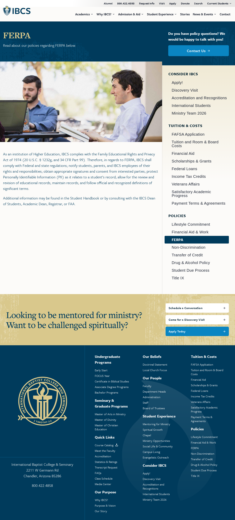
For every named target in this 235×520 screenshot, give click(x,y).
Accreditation (103, 456)
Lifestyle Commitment (191, 224)
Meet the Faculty (105, 451)
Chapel (147, 435)
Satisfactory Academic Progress (191, 194)
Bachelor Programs (106, 392)
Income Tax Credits (189, 176)
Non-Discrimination (188, 247)
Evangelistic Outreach (156, 457)
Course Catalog (104, 445)
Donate (185, 3)
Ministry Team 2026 (189, 113)
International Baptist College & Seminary (42, 470)
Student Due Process (190, 270)
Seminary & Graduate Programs (111, 403)
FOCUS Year (102, 376)
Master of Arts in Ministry (110, 414)
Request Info (146, 3)
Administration (151, 397)
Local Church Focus (155, 370)
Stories (185, 14)
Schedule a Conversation (186, 308)
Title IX (178, 278)
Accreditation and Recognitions (199, 98)
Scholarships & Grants (191, 161)
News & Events (203, 14)
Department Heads (154, 392)
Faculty (147, 386)
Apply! (177, 82)
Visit (162, 3)
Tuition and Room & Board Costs (195, 144)
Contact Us (196, 50)
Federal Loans (184, 169)
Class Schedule (104, 479)
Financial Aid (183, 153)
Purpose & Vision (105, 506)
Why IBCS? (101, 500)
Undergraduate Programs (107, 359)
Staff (145, 403)
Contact (225, 14)
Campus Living (151, 452)
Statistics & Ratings (106, 462)
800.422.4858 (125, 3)
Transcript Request (106, 467)
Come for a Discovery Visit (187, 319)
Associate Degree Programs (112, 387)
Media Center (103, 484)
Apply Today (177, 331)
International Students (191, 105)
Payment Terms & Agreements (198, 203)
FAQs (98, 473)
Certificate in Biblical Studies (112, 381)
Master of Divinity (105, 420)
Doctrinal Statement (155, 365)
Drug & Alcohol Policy (191, 263)
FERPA (177, 239)
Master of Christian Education (106, 427)
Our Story (101, 511)
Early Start (101, 370)
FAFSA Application (188, 134)
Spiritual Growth (153, 430)
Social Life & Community (158, 446)
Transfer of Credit (187, 255)
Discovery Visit (185, 90)
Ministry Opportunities (156, 441)
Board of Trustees (154, 408)
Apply (172, 3)
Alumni (108, 3)
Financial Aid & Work (190, 232)
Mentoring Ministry (156, 424)
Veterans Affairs (186, 184)
